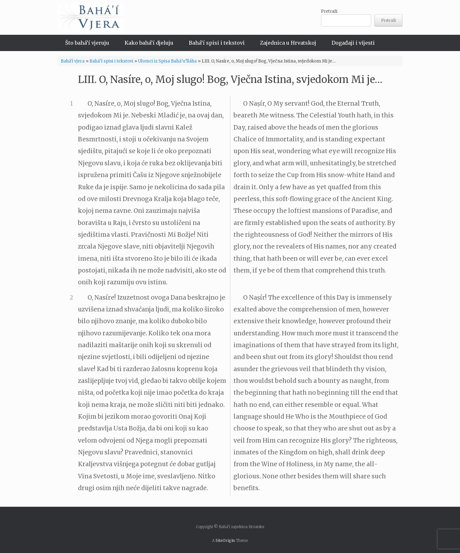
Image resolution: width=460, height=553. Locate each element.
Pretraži (329, 11)
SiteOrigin (225, 540)
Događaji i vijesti (353, 43)
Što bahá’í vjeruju (87, 43)
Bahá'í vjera (73, 61)
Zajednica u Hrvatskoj (288, 43)
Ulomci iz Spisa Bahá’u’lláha (167, 61)
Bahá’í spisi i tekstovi (217, 43)
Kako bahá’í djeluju (149, 43)
